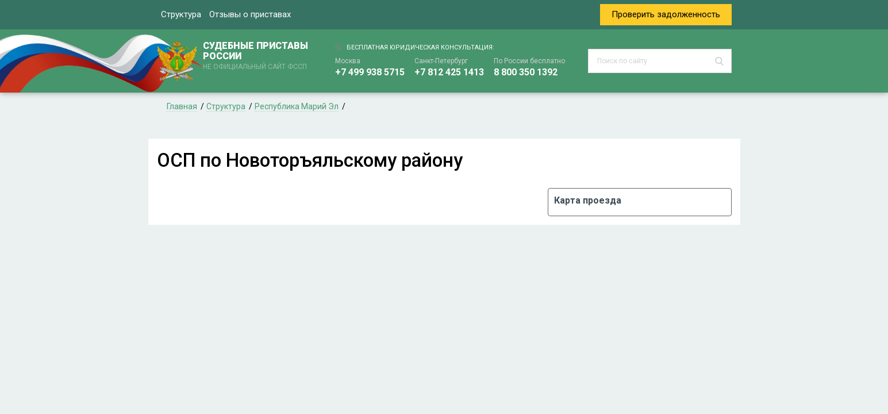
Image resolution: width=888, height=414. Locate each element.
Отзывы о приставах (250, 14)
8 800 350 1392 (526, 72)
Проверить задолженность (666, 14)
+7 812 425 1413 (449, 72)
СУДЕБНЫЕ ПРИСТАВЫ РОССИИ (257, 56)
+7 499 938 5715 (370, 72)
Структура (181, 14)
